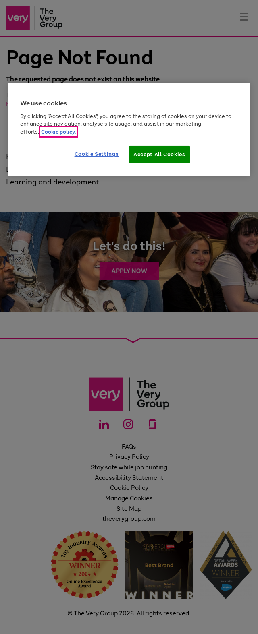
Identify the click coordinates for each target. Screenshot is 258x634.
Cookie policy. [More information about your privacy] (58, 132)
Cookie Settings (97, 154)
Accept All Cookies (159, 154)
